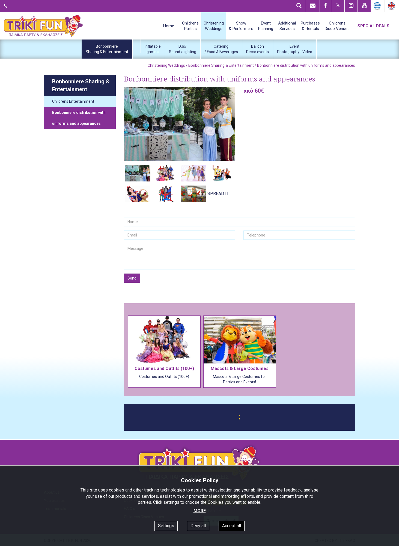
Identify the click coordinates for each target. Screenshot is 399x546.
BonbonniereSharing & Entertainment (107, 49)
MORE (199, 510)
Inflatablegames (153, 49)
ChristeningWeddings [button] (214, 26)
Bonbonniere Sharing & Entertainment (221, 65)
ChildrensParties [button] (190, 26)
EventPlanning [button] (265, 26)
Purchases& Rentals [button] (310, 26)
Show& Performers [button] (241, 26)
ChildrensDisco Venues (337, 26)
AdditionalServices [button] (287, 26)
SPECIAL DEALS (373, 25)
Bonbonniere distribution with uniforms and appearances (79, 118)
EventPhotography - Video (294, 49)
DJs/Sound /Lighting (182, 49)
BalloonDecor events (257, 49)
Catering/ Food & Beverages (221, 49)
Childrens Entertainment (73, 101)
